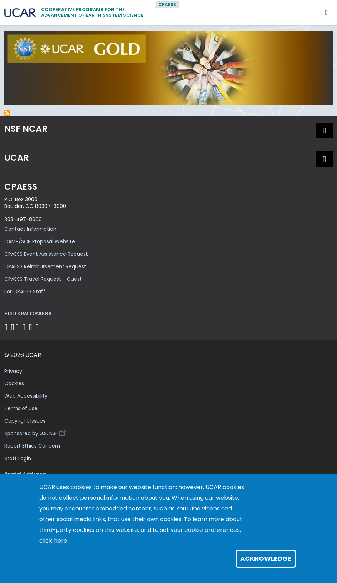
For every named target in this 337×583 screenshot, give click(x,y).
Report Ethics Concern (32, 445)
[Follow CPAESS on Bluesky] (12, 327)
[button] (324, 130)
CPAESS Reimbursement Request (45, 266)
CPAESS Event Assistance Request (46, 254)
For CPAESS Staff (24, 291)
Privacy (13, 371)
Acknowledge (265, 558)
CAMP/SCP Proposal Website (39, 241)
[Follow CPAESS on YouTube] (38, 327)
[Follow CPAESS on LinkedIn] (25, 327)
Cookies (14, 383)
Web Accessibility (26, 395)
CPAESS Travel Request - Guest (43, 279)
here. (61, 541)
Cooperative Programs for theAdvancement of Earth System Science (92, 12)
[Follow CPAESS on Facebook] (7, 327)
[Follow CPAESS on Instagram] (31, 327)
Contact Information (30, 229)
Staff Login (17, 458)
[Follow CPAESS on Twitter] (18, 327)
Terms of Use (21, 408)
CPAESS (167, 4)
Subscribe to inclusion (7, 113)
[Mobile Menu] (326, 12)
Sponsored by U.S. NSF (36, 432)
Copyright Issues (24, 420)
